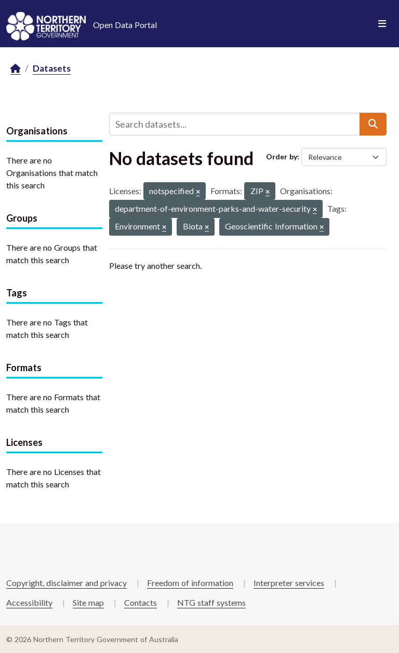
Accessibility (29, 602)
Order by (281, 156)
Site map (88, 602)
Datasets (52, 68)
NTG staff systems (211, 602)
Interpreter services (289, 583)
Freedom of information (190, 583)
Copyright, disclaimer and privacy (66, 583)
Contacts (140, 602)
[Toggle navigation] (382, 24)
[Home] (15, 69)
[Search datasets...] (234, 124)
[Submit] (373, 124)
